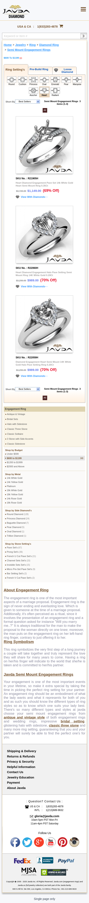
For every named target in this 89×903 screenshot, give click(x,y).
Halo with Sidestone (17, 424)
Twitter (27, 842)
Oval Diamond (15, 531)
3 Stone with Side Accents (20, 439)
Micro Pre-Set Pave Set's (21, 569)
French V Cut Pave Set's (21, 578)
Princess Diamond (18, 518)
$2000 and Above (16, 466)
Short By (10, 101)
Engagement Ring (15, 409)
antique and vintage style (24, 717)
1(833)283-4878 (47, 26)
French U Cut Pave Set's (21, 556)
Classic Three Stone (17, 429)
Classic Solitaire (15, 434)
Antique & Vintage (16, 414)
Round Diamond (18, 514)
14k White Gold (14, 478)
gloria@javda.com (46, 816)
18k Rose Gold (14, 502)
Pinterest (63, 842)
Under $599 (13, 454)
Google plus (39, 842)
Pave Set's (14, 547)
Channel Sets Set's (18, 560)
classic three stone (64, 725)
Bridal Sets (12, 419)
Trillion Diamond (16, 536)
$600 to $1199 (45, 458)
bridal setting (72, 721)
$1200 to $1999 (14, 462)
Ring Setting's (14, 69)
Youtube (51, 842)
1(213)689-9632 (54, 810)
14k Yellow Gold (15, 482)
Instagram (74, 842)
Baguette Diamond (18, 523)
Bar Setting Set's (17, 573)
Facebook (15, 842)
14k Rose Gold (14, 498)
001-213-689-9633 (68, 889)
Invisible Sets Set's (18, 565)
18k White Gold (14, 490)
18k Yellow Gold (15, 494)
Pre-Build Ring (38, 69)
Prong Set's (15, 552)
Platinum (11, 486)
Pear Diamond (15, 527)
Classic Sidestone (16, 444)
